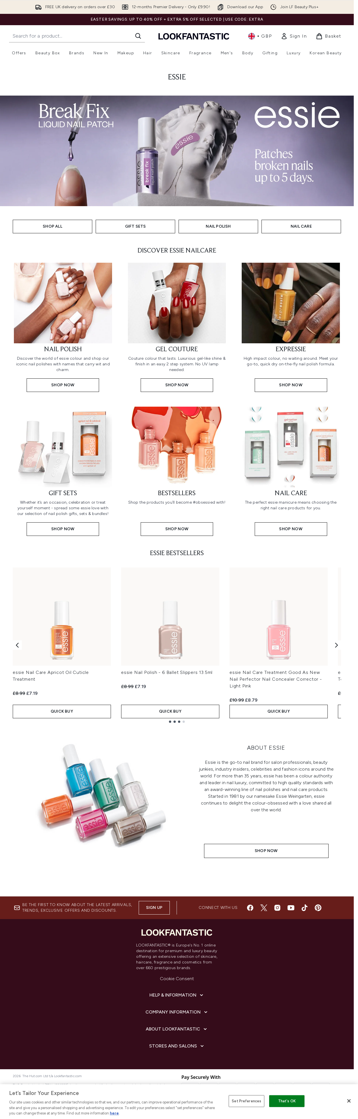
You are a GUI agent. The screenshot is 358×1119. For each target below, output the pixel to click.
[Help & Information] (176, 995)
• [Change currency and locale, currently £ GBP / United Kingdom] (260, 36)
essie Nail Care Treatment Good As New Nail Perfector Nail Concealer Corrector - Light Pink (276, 679)
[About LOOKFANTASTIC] (177, 1029)
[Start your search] (77, 36)
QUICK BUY (62, 711)
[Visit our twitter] (264, 908)
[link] (293, 36)
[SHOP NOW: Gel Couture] (177, 327)
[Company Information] (177, 1012)
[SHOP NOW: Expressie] (291, 327)
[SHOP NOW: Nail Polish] (63, 327)
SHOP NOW (266, 850)
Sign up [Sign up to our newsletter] (154, 907)
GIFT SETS (135, 226)
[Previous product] (17, 645)
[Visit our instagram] (277, 908)
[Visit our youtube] (291, 908)
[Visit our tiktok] (304, 908)
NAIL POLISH (218, 226)
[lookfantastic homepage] (193, 36)
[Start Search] (138, 36)
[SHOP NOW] (102, 800)
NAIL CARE (301, 226)
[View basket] (328, 36)
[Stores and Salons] (177, 1046)
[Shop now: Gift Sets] (63, 471)
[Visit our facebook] (250, 908)
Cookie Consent (177, 978)
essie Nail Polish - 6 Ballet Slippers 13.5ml (167, 672)
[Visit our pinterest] (318, 908)
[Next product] (336, 645)
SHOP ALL (52, 226)
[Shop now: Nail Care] (291, 471)
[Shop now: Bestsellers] (177, 471)
